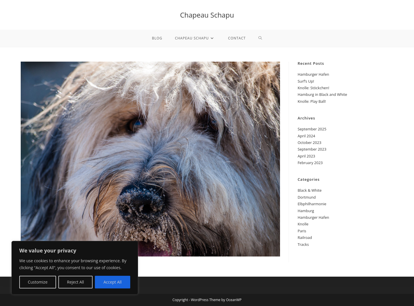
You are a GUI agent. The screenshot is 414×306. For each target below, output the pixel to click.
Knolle (303, 224)
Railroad (305, 237)
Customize (37, 282)
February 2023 (310, 162)
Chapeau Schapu (207, 15)
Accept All (112, 282)
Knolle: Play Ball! (312, 101)
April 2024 (306, 135)
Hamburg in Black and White (322, 94)
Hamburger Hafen (313, 74)
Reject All (75, 282)
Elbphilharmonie (312, 203)
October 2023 (309, 142)
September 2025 (312, 129)
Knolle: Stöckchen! (313, 87)
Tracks (303, 244)
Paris (302, 230)
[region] (75, 267)
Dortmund (307, 197)
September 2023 (312, 149)
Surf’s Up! (306, 81)
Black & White (309, 190)
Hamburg (306, 210)
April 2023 (306, 156)
